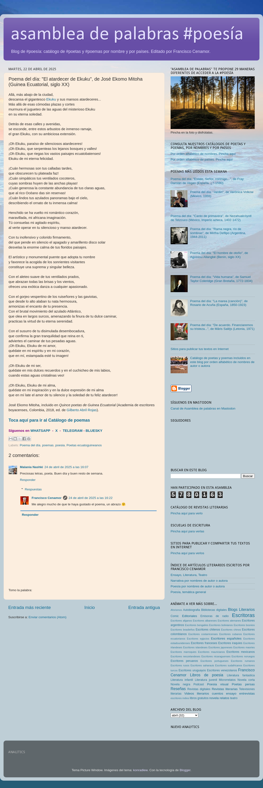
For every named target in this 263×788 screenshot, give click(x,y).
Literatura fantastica (241, 675)
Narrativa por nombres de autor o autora (199, 580)
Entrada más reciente (29, 607)
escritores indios (180, 698)
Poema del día (30, 445)
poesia (60, 445)
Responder (28, 480)
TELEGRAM (72, 431)
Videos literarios (196, 693)
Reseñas (178, 689)
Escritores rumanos (243, 660)
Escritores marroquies (183, 651)
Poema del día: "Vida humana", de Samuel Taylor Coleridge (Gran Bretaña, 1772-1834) (221, 278)
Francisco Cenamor (47, 498)
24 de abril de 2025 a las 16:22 (91, 498)
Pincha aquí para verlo (187, 513)
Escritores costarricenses (203, 634)
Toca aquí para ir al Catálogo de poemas (49, 420)
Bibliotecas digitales (214, 610)
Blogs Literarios (241, 609)
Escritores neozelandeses (185, 656)
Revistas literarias (225, 689)
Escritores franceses (204, 643)
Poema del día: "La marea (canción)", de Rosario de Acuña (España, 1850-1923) (219, 303)
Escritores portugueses (214, 660)
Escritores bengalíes (196, 625)
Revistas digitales (198, 689)
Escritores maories (244, 647)
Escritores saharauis (202, 665)
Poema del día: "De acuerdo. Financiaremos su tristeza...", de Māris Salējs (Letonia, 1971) (222, 327)
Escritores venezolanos (222, 670)
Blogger (185, 770)
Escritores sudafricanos (228, 665)
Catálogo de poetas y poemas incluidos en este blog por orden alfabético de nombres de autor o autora (222, 361)
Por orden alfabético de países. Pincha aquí (202, 159)
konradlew (140, 770)
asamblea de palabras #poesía (127, 34)
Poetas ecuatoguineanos (84, 445)
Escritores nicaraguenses (216, 656)
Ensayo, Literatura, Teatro (189, 575)
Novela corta (246, 680)
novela (214, 698)
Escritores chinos (231, 629)
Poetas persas (243, 684)
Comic (175, 616)
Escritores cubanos (230, 634)
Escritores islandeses (195, 647)
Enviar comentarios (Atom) (48, 617)
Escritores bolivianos (221, 625)
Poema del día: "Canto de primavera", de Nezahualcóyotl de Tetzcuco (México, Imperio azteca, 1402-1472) (211, 217)
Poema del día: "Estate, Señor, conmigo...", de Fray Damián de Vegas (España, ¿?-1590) (207, 180)
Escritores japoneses (220, 647)
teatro (233, 698)
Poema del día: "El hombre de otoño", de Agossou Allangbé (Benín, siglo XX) (219, 254)
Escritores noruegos (243, 656)
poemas (48, 445)
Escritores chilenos (208, 629)
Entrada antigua (144, 607)
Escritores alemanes (229, 620)
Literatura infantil (182, 680)
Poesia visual (217, 684)
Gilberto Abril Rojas (82, 410)
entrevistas (247, 693)
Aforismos (176, 609)
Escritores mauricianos (211, 651)
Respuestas (33, 489)
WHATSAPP (40, 431)
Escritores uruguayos (192, 670)
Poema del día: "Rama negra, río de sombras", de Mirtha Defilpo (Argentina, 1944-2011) (218, 232)
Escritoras (243, 615)
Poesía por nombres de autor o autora (198, 586)
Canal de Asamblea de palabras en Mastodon (203, 408)
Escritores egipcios (198, 638)
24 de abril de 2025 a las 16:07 (66, 467)
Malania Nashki (31, 467)
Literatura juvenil (206, 680)
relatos (224, 698)
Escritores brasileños (183, 629)
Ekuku (51, 99)
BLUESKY (94, 431)
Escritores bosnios (244, 625)
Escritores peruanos (184, 661)
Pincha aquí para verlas (187, 531)
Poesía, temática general (188, 592)
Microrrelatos (227, 680)
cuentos (217, 693)
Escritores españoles (226, 638)
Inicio (89, 607)
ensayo (231, 693)
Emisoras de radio (214, 616)
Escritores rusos (180, 665)
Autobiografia (191, 610)
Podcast (198, 684)
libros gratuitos (199, 698)
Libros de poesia (206, 675)
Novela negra (180, 684)
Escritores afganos (181, 620)
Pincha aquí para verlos (187, 553)
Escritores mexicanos (241, 652)
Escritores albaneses (205, 620)
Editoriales (189, 616)
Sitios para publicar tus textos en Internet (200, 349)
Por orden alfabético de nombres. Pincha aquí (203, 154)
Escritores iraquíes (230, 643)
